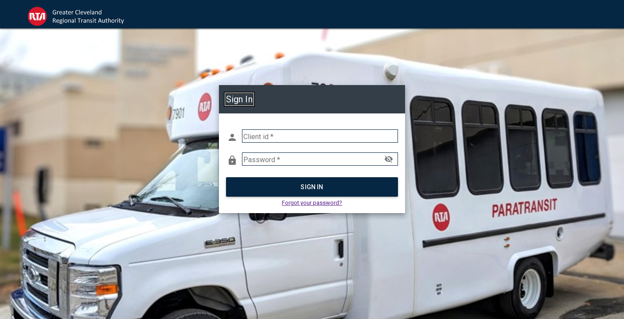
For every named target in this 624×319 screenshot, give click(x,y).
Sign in (311, 187)
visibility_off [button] (388, 159)
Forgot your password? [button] (312, 202)
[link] (84, 14)
